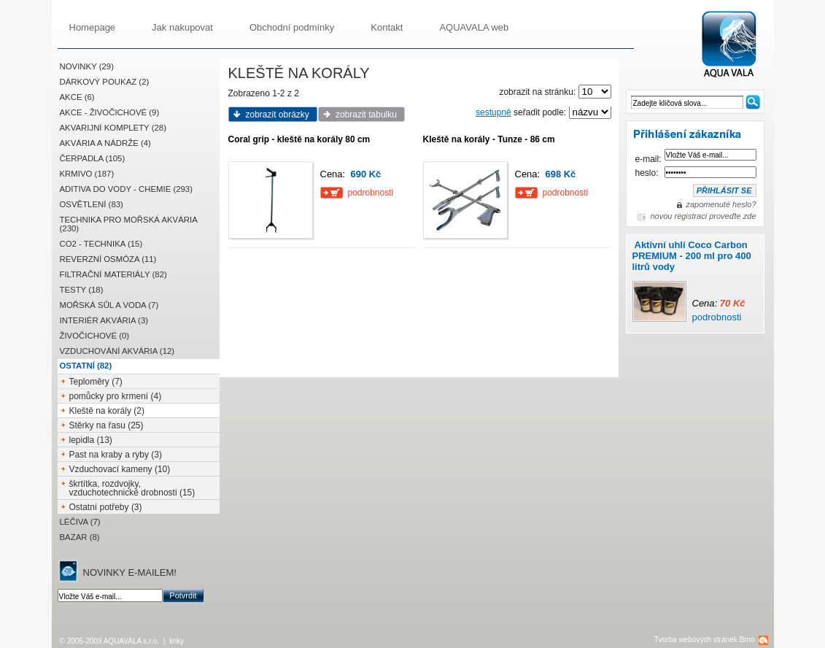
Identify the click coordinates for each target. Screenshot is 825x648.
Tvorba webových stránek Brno (704, 640)
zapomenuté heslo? (721, 204)
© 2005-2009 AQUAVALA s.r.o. (110, 641)
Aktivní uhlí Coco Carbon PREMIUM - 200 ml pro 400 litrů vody (691, 255)
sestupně (493, 112)
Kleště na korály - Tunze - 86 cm (489, 139)
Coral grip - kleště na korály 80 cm (299, 139)
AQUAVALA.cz (735, 45)
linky (176, 641)
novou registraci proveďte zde (703, 216)
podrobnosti (717, 317)
